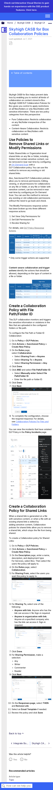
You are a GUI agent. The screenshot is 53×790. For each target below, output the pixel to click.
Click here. (31, 10)
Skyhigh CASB (24, 23)
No (25, 759)
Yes (15, 759)
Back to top (15, 733)
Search (3, 786)
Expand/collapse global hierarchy (4, 23)
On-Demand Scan (19, 164)
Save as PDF (10, 43)
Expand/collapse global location (50, 22)
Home (10, 23)
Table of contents (23, 73)
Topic (11, 780)
